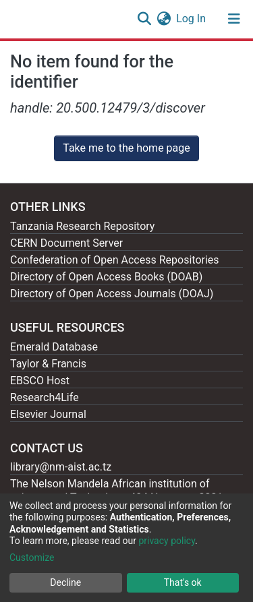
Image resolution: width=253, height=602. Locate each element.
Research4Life (44, 397)
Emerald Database (54, 346)
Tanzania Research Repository (82, 226)
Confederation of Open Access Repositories (114, 259)
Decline (65, 582)
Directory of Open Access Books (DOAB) (106, 276)
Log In (191, 18)
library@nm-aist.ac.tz (60, 466)
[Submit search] (144, 19)
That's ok (183, 582)
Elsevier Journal (48, 414)
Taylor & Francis (48, 363)
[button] (163, 19)
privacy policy (166, 540)
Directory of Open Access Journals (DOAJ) (111, 293)
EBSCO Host (39, 380)
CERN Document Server (66, 243)
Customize (31, 557)
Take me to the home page (126, 148)
